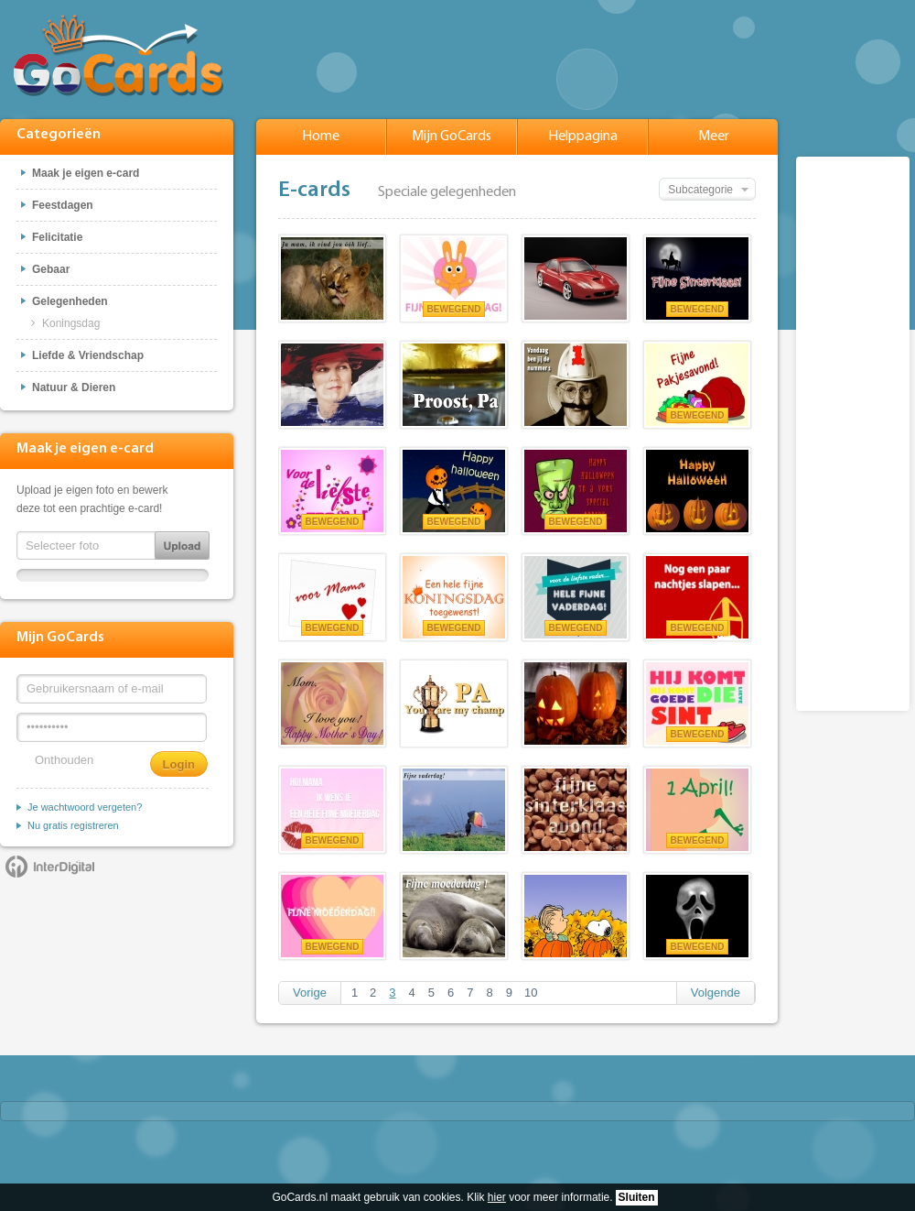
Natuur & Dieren (73, 387)
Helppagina (583, 136)
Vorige (310, 992)
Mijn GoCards (451, 136)
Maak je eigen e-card (85, 173)
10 (530, 992)
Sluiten (637, 1197)
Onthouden (64, 760)
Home (320, 136)
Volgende (715, 992)
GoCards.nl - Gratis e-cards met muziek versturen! (118, 55)
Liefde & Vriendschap (88, 355)
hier (497, 1197)
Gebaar (51, 269)
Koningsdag (71, 323)
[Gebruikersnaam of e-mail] (111, 689)
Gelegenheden (70, 301)
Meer (713, 136)
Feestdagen (62, 205)
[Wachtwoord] (111, 727)
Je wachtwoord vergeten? (84, 807)
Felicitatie (57, 237)
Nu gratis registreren (73, 825)
